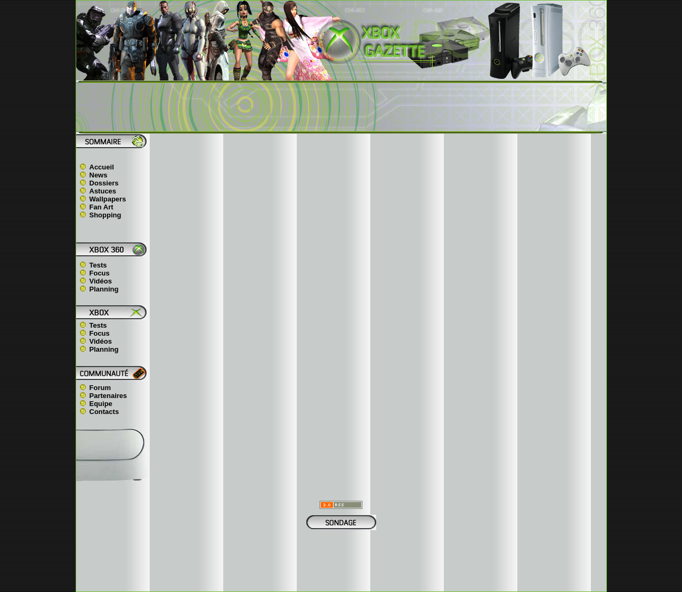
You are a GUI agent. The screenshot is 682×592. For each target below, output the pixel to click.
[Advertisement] (341, 107)
